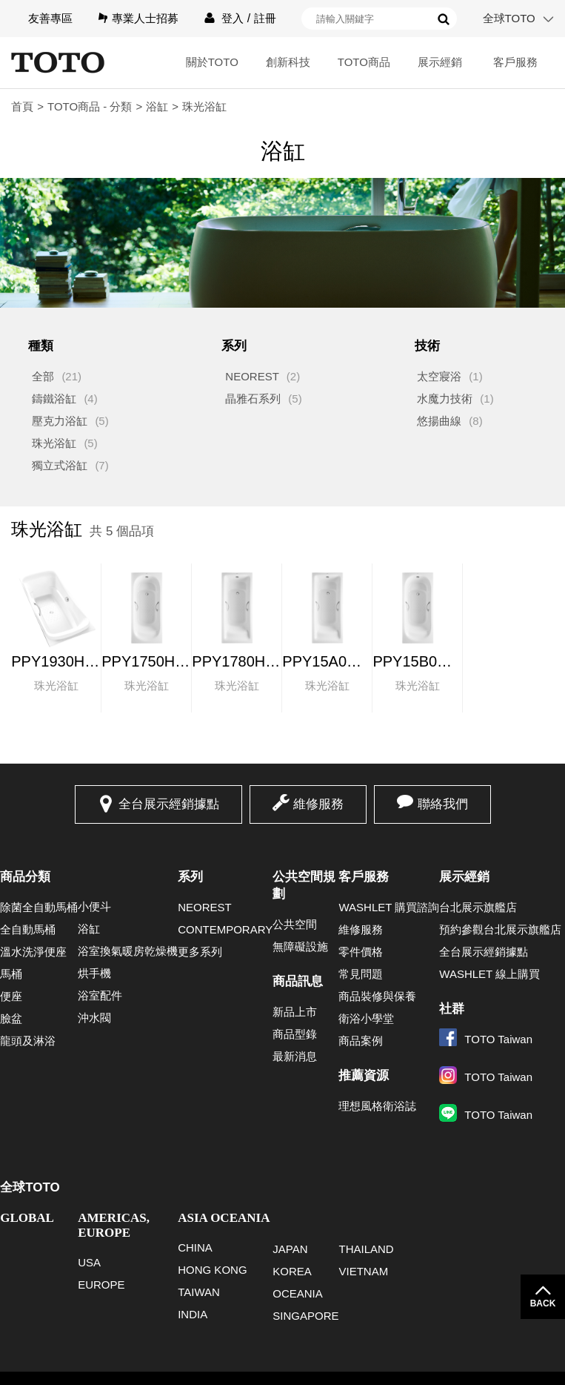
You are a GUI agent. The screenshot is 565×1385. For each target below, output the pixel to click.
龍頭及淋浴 (28, 1040)
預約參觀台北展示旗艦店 (500, 929)
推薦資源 (363, 1075)
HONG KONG (212, 1269)
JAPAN (290, 1249)
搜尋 (443, 19)
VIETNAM (363, 1271)
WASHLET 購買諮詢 (388, 907)
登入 (232, 18)
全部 (43, 376)
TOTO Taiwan (485, 1039)
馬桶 (11, 974)
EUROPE (101, 1284)
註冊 (265, 18)
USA (89, 1262)
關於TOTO (212, 62)
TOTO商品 (364, 62)
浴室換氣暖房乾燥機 (128, 951)
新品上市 (295, 1011)
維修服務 (318, 804)
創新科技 (288, 62)
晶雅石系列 (253, 398)
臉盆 (11, 1018)
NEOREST (252, 376)
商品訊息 (298, 981)
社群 (451, 1009)
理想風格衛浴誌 (377, 1106)
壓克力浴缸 (59, 420)
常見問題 (360, 974)
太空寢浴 (439, 376)
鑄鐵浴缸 (54, 398)
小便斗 (94, 906)
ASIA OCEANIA (224, 1218)
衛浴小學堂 (366, 1018)
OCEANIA (298, 1293)
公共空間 (295, 924)
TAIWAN (199, 1292)
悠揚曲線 (439, 420)
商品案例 (360, 1040)
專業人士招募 (145, 18)
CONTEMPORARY (225, 929)
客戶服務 (515, 62)
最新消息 (295, 1056)
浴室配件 (100, 995)
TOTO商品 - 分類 (89, 106)
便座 (11, 996)
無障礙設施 (300, 946)
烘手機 (94, 973)
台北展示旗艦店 (478, 907)
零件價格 (360, 951)
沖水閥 (94, 1017)
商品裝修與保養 (377, 996)
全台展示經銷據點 (168, 804)
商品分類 (25, 877)
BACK (543, 1303)
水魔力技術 (444, 398)
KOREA (292, 1271)
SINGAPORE (305, 1315)
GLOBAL (27, 1218)
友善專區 (50, 18)
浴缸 (157, 106)
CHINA (195, 1247)
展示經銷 (440, 62)
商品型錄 (295, 1034)
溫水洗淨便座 (33, 951)
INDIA (192, 1314)
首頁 (22, 106)
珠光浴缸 (54, 443)
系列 (190, 877)
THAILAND (365, 1249)
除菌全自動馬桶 (39, 907)
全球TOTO (509, 18)
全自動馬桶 (28, 929)
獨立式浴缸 (59, 465)
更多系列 (200, 951)
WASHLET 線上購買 (489, 974)
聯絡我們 (443, 804)
